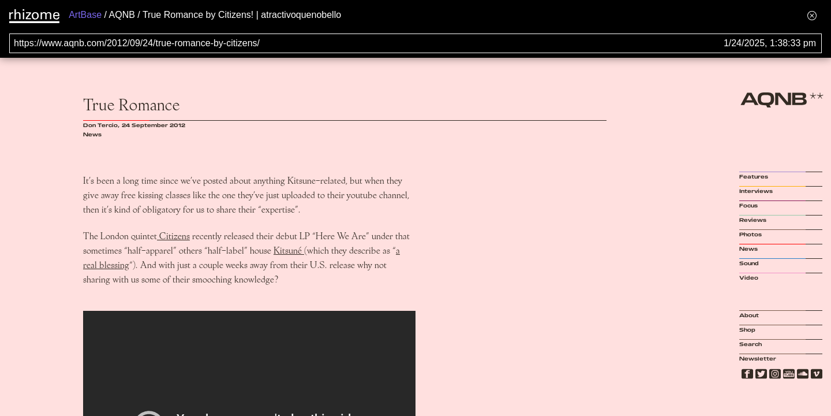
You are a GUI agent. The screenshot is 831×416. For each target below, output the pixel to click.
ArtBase (85, 15)
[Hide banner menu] (812, 15)
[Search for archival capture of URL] (415, 43)
